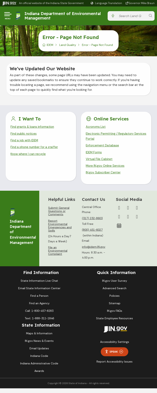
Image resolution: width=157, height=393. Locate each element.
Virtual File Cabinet (99, 163)
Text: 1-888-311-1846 (39, 323)
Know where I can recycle (29, 157)
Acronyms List (96, 129)
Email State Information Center (39, 293)
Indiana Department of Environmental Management (63, 16)
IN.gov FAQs (114, 315)
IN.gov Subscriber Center (104, 177)
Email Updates (39, 353)
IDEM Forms (94, 156)
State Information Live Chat (39, 285)
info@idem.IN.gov (93, 251)
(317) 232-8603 (92, 223)
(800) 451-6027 (92, 234)
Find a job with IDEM (25, 143)
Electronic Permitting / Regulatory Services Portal (110, 139)
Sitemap (114, 308)
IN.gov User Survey (114, 285)
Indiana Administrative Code (39, 368)
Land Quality (67, 46)
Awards (39, 375)
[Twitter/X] (128, 212)
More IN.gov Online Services (106, 170)
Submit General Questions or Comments (58, 216)
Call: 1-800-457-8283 (39, 315)
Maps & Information (39, 338)
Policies (114, 300)
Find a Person (39, 300)
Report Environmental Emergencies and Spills (60, 230)
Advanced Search (114, 293)
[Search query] (131, 17)
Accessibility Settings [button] (114, 346)
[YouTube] (119, 221)
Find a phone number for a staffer (35, 150)
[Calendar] (119, 230)
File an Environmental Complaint (57, 255)
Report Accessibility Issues (115, 366)
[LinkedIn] (128, 221)
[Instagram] (137, 212)
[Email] (137, 221)
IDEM (50, 46)
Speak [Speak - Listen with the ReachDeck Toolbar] (114, 356)
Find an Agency (39, 308)
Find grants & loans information (33, 129)
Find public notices (24, 136)
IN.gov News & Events (39, 345)
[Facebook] (119, 212)
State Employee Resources (114, 323)
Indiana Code (39, 360)
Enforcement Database (103, 148)
